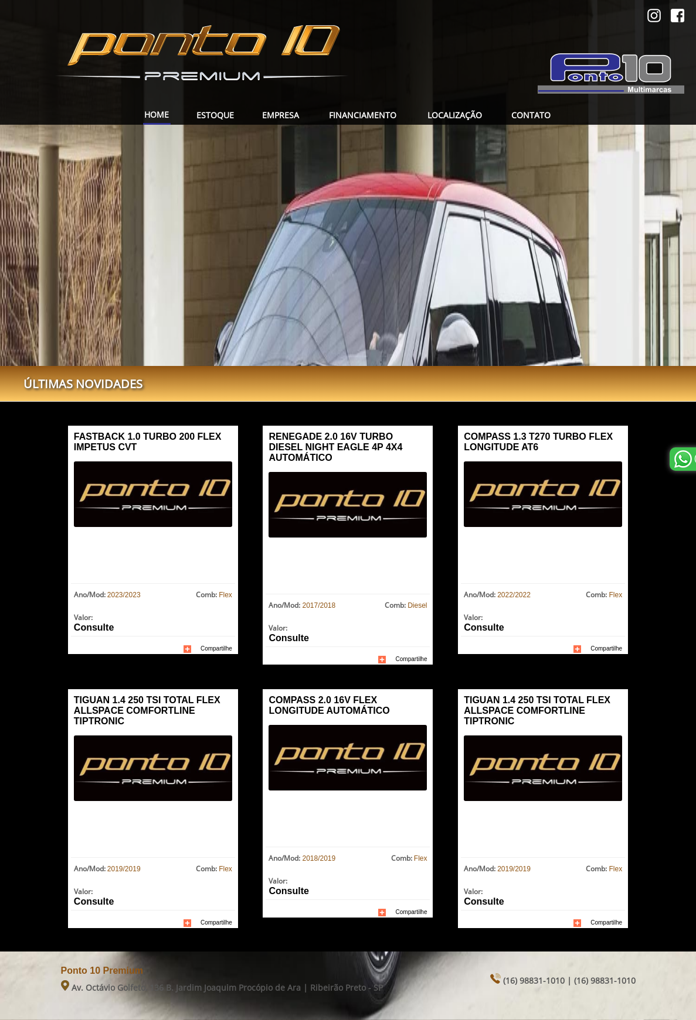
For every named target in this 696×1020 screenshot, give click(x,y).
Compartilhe (216, 648)
